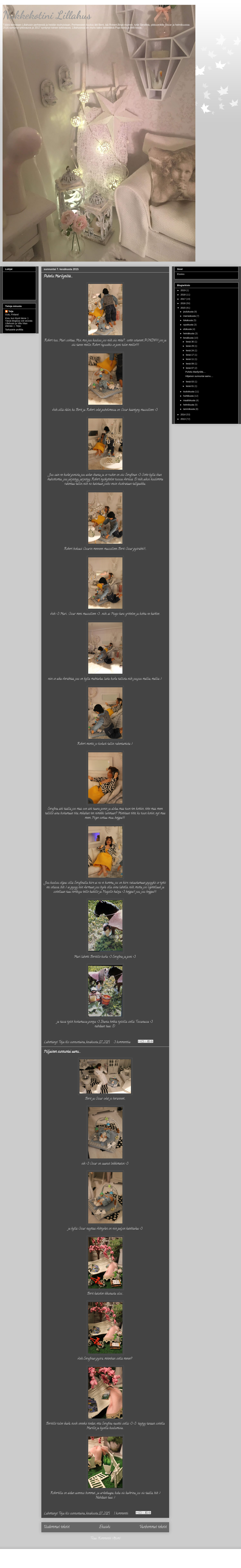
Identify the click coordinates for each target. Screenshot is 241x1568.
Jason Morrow (132, 1560)
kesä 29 (190, 346)
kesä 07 (190, 368)
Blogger (168, 1560)
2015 (183, 308)
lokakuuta (188, 320)
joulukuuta (188, 311)
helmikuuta (189, 404)
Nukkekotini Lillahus (47, 15)
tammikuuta (189, 409)
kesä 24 (190, 350)
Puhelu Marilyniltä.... (58, 276)
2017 (183, 299)
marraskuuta (189, 316)
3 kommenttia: (123, 1042)
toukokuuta (189, 391)
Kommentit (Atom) (109, 1538)
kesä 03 (190, 381)
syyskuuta (188, 324)
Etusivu (104, 1527)
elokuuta (187, 329)
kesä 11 (190, 359)
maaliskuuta (189, 400)
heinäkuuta (189, 333)
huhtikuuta (188, 396)
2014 (183, 414)
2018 (183, 294)
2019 (183, 290)
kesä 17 (190, 355)
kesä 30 (190, 341)
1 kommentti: (121, 1513)
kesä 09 (190, 363)
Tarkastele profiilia (14, 329)
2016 (183, 303)
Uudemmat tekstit (57, 1527)
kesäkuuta (188, 338)
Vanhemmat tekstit (153, 1527)
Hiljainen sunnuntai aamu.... (62, 1052)
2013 (183, 419)
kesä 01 (190, 386)
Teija (10, 311)
